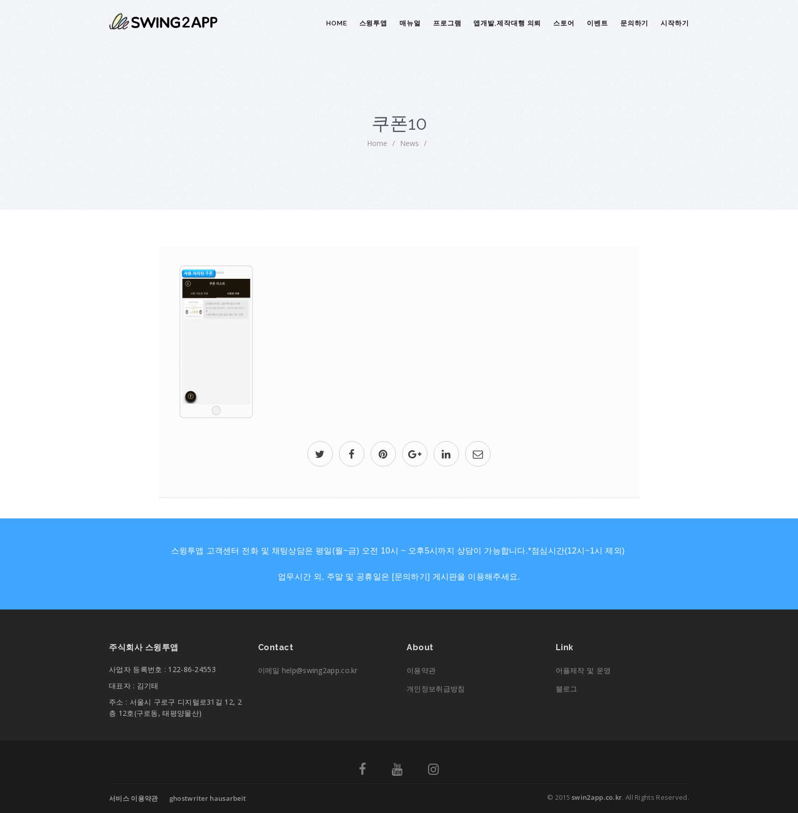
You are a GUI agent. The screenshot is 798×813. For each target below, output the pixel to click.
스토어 (564, 23)
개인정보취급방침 (436, 688)
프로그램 (447, 23)
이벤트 (597, 23)
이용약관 (421, 670)
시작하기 (675, 23)
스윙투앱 (373, 23)
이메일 (308, 670)
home (377, 143)
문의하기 (634, 23)
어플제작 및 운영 (583, 670)
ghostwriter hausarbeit (207, 798)
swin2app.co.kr (597, 797)
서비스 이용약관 (133, 798)
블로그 (567, 688)
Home (336, 23)
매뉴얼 (410, 23)
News (409, 143)
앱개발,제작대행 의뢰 (507, 23)
